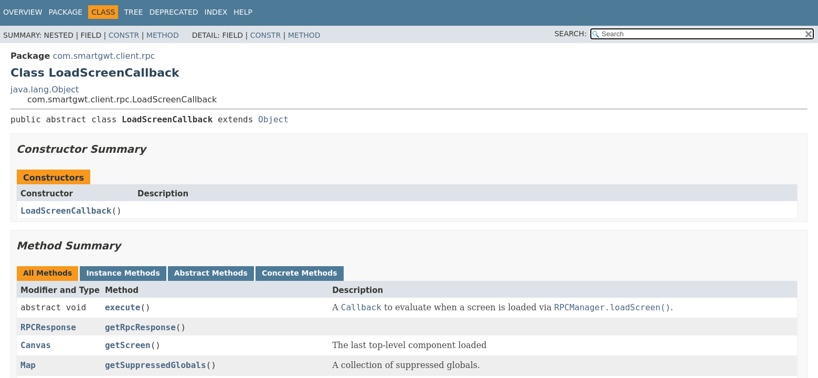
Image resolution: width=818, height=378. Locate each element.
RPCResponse (48, 327)
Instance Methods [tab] (123, 273)
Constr (124, 35)
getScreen (128, 345)
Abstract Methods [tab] (211, 273)
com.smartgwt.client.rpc (103, 56)
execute (122, 307)
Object (273, 119)
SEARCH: (571, 33)
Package (66, 12)
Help (242, 12)
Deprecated (173, 12)
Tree (133, 12)
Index (216, 12)
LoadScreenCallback (65, 211)
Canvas (35, 345)
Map (28, 365)
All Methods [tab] (47, 273)
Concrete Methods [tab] (299, 273)
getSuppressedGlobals (155, 365)
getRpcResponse (140, 327)
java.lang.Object (44, 89)
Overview (23, 12)
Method (162, 35)
